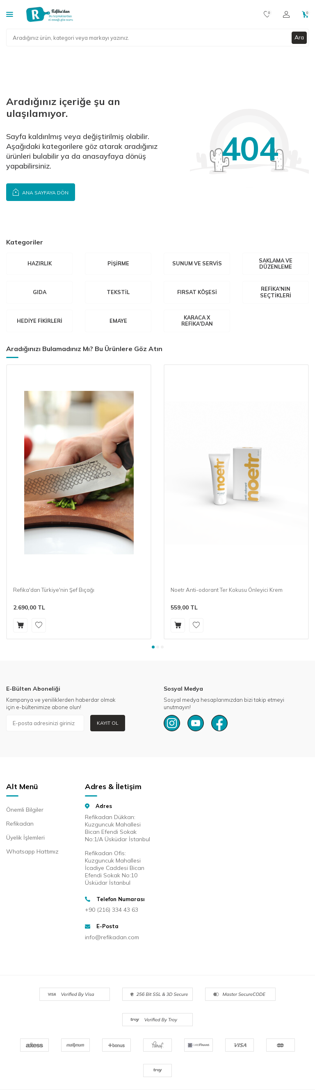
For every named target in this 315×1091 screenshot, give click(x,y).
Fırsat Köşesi (196, 292)
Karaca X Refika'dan (196, 321)
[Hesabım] (286, 14)
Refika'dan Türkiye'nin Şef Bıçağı (53, 591)
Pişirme (118, 263)
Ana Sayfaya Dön (40, 191)
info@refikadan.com (112, 938)
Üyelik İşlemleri (25, 838)
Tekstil (118, 292)
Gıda (39, 292)
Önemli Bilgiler (24, 811)
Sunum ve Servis (197, 263)
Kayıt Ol (108, 724)
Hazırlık (39, 263)
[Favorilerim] (267, 14)
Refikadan (20, 825)
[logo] (49, 14)
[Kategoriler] (9, 14)
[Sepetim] (305, 14)
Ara (299, 37)
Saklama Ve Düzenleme (276, 263)
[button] (153, 648)
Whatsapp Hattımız (32, 852)
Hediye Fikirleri (39, 321)
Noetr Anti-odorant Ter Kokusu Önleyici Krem (227, 591)
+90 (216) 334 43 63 (111, 910)
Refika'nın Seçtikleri (276, 292)
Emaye (118, 321)
